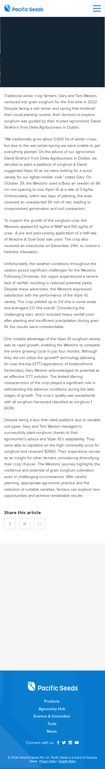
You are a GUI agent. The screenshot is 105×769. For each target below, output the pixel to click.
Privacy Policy (48, 761)
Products (52, 701)
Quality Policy (67, 761)
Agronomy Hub (52, 709)
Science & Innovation (51, 716)
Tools (52, 724)
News (52, 731)
